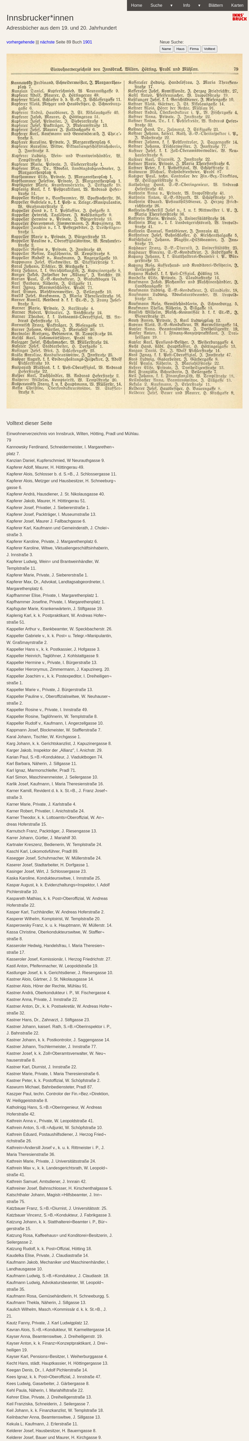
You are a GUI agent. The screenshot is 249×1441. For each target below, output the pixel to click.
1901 (87, 42)
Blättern (216, 5)
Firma (194, 49)
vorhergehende (21, 42)
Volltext (209, 49)
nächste (47, 42)
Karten (237, 5)
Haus (180, 49)
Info (190, 5)
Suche (162, 5)
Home (136, 5)
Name (166, 49)
